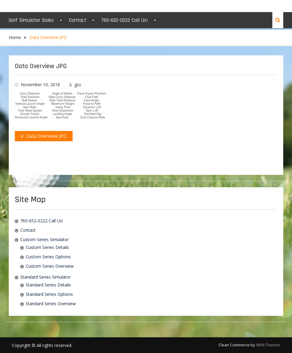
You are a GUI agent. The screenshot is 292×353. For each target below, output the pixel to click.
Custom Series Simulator (44, 239)
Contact (77, 20)
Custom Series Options (48, 257)
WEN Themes (268, 345)
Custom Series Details (47, 247)
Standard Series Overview (51, 303)
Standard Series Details (48, 285)
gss (77, 84)
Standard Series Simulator (45, 277)
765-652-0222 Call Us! (124, 20)
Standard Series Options (49, 294)
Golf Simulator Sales (31, 20)
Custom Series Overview (50, 266)
